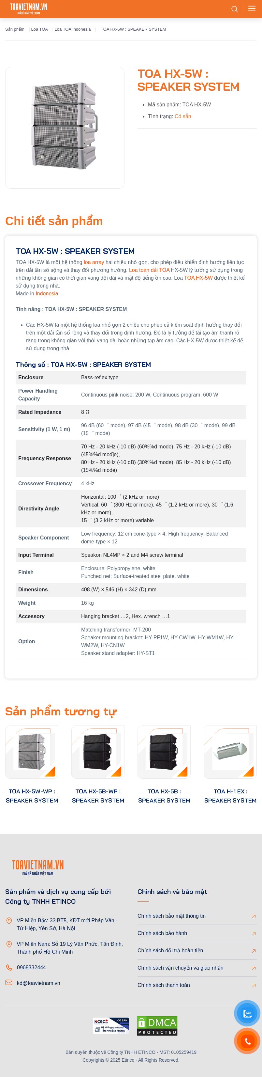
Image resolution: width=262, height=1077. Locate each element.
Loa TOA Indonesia (73, 29)
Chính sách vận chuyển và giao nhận (181, 968)
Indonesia (47, 293)
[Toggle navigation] (250, 9)
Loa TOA (39, 29)
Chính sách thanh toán (164, 985)
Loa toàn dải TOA (149, 270)
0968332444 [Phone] (31, 967)
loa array (94, 262)
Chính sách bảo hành (162, 933)
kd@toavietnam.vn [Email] (38, 983)
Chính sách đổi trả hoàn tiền (170, 950)
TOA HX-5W (198, 278)
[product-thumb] (31, 752)
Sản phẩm (14, 29)
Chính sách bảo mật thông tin (172, 916)
